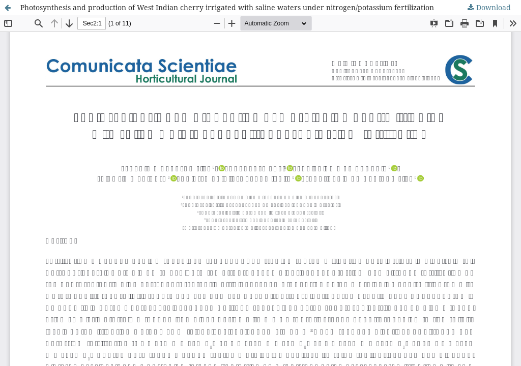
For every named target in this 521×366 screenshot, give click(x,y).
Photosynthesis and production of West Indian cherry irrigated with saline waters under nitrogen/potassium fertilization (227, 7)
